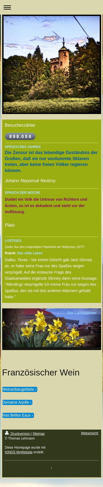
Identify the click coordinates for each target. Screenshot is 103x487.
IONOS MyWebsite (19, 452)
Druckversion (18, 434)
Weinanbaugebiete (18, 389)
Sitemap (39, 434)
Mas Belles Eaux (16, 415)
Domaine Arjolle (15, 402)
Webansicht (89, 433)
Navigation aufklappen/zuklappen (51, 7)
